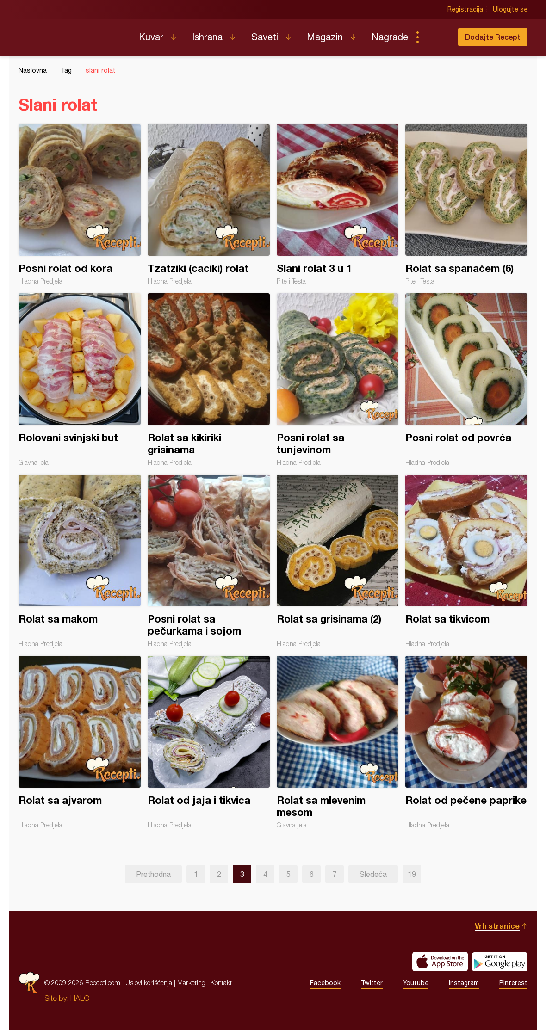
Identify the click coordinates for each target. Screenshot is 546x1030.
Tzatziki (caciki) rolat (209, 204)
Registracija (465, 9)
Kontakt (221, 983)
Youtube (415, 983)
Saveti (264, 36)
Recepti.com (72, 33)
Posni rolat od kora (80, 204)
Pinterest (513, 983)
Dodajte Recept (493, 36)
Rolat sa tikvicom (466, 561)
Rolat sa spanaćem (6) (466, 204)
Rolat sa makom (80, 561)
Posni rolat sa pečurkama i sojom (209, 561)
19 (412, 874)
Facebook (325, 983)
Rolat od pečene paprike (466, 742)
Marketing (191, 983)
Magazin (325, 36)
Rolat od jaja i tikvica (209, 742)
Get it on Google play (499, 961)
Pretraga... (435, 37)
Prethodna (153, 874)
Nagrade (390, 36)
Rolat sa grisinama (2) (338, 561)
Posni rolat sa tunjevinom (338, 379)
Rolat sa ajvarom (80, 742)
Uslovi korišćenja (148, 983)
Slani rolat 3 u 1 (338, 204)
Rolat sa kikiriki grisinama (209, 379)
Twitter (372, 983)
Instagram (464, 983)
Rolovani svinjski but (80, 379)
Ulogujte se (510, 9)
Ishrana (207, 36)
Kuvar (151, 36)
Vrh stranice (497, 925)
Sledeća (373, 874)
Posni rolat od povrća (466, 379)
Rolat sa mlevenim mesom (338, 742)
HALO (79, 998)
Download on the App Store (440, 961)
